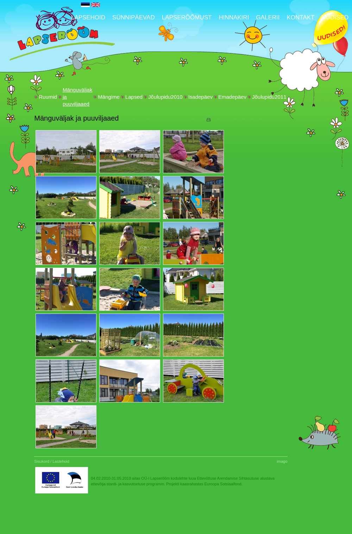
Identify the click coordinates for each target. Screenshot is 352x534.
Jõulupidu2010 (165, 97)
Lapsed (134, 97)
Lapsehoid (88, 17)
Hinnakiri (234, 17)
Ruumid (48, 97)
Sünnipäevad (133, 17)
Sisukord (41, 461)
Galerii (267, 17)
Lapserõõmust (187, 17)
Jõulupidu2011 (269, 97)
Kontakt (300, 17)
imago (282, 461)
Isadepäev (200, 97)
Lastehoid (60, 461)
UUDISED (334, 17)
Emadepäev (232, 97)
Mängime (109, 97)
